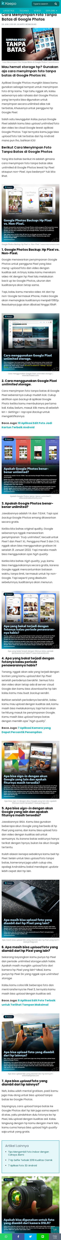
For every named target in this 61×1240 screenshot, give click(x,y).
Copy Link (55, 1237)
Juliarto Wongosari (26, 24)
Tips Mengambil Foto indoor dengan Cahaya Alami (28, 1153)
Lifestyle (8, 10)
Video (37, 10)
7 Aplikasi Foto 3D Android (22, 1165)
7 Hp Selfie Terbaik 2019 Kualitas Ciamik (30, 1160)
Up (55, 1230)
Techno (24, 10)
